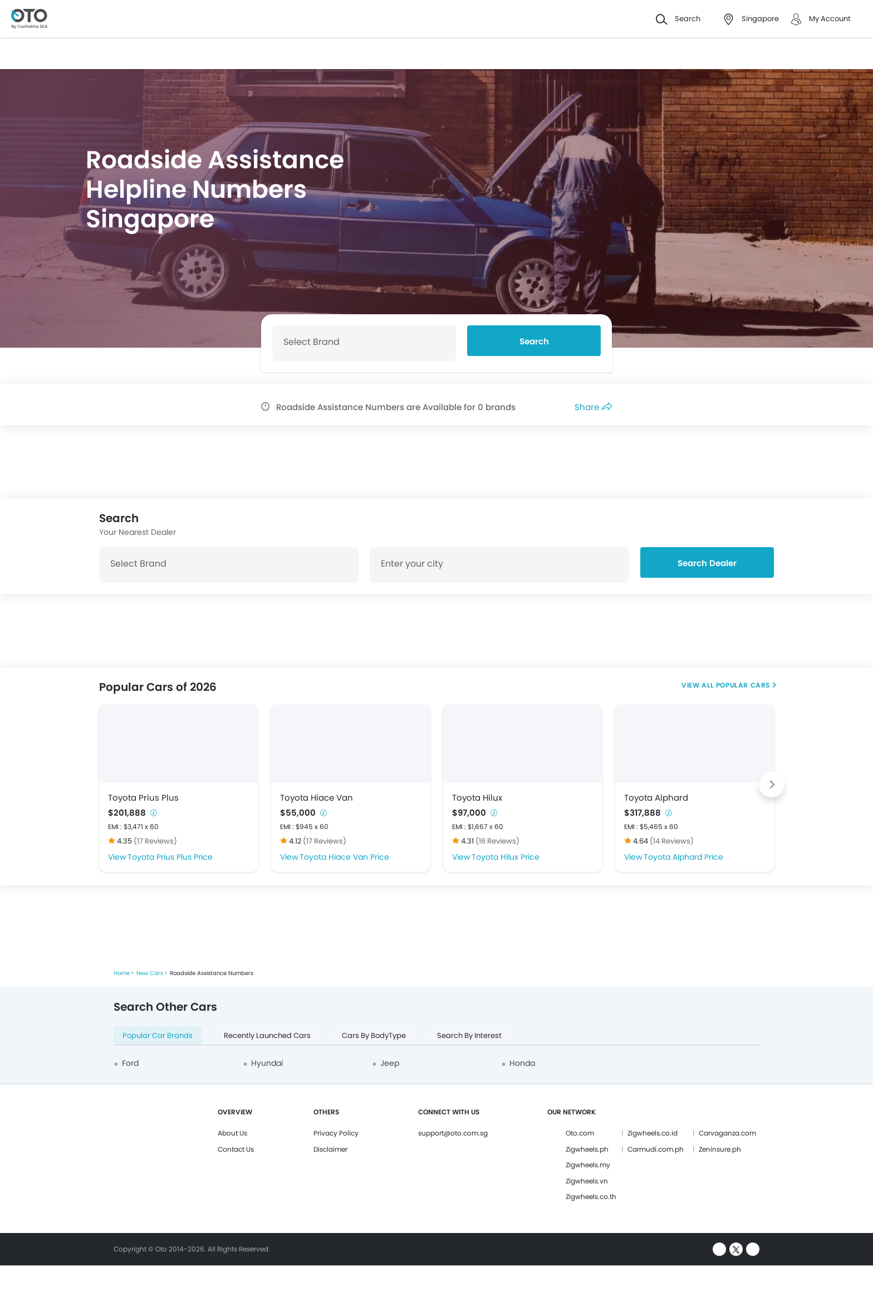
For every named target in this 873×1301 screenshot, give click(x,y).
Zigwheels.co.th (591, 1196)
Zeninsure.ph (720, 1149)
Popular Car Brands (157, 1035)
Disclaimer (330, 1149)
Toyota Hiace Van (316, 797)
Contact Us (236, 1149)
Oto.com (580, 1133)
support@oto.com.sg (453, 1133)
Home (122, 973)
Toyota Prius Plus (143, 797)
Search (534, 341)
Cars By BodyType (374, 1035)
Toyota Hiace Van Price (344, 857)
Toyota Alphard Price (683, 857)
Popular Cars (743, 685)
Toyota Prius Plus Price (170, 857)
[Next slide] (771, 784)
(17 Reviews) (155, 841)
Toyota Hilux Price (506, 857)
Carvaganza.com (727, 1133)
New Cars (149, 973)
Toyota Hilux (477, 797)
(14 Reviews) (672, 841)
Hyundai (267, 1063)
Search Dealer (707, 563)
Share (593, 407)
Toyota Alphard (656, 797)
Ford (130, 1063)
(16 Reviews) (497, 841)
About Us (232, 1133)
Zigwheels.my (588, 1165)
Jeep (389, 1063)
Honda (522, 1063)
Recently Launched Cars (267, 1035)
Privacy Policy (336, 1133)
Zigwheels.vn (587, 1181)
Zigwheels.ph (587, 1149)
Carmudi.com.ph (655, 1149)
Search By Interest (469, 1035)
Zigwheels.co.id (652, 1133)
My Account (830, 18)
